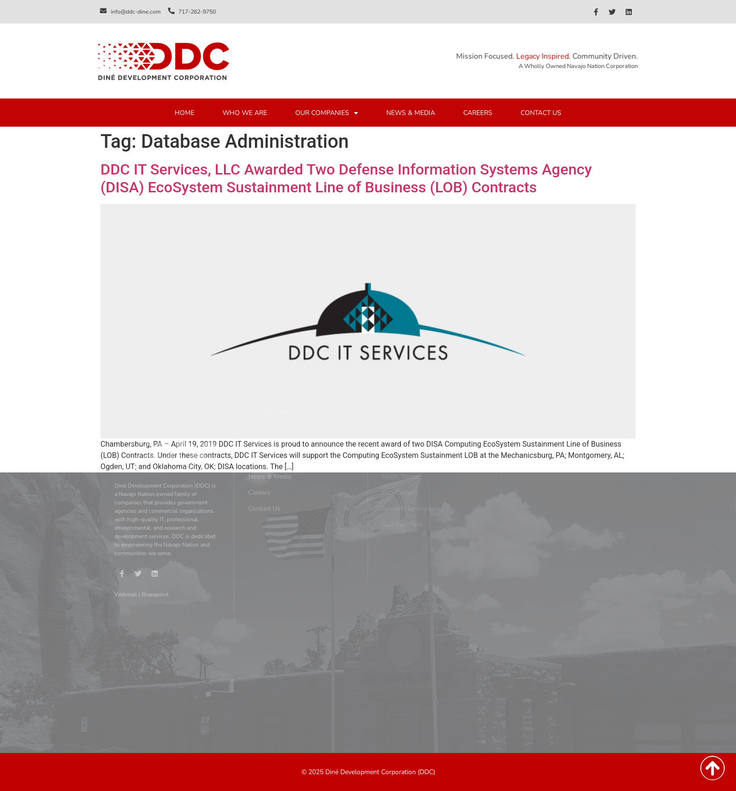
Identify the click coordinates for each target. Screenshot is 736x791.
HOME (184, 113)
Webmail (126, 540)
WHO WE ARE (244, 113)
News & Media (269, 428)
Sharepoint (155, 540)
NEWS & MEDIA (410, 113)
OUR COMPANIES (326, 114)
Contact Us (264, 460)
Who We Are (267, 396)
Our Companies (271, 412)
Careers (259, 444)
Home (257, 380)
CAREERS (477, 113)
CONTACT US (541, 113)
